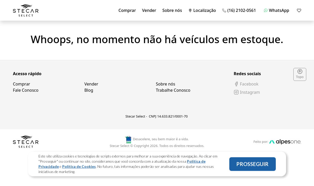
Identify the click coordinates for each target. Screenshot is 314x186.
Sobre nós (172, 10)
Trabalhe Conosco (173, 90)
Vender (149, 10)
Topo (300, 74)
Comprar (127, 10)
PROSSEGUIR (252, 165)
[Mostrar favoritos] (299, 10)
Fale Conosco (25, 90)
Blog (88, 90)
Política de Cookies (79, 167)
